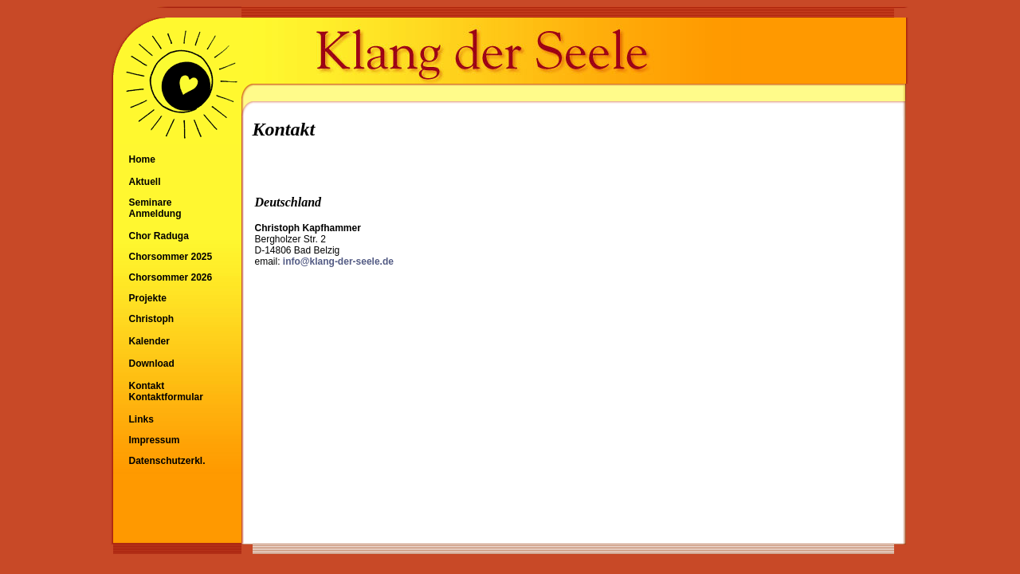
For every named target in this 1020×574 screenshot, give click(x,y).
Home (142, 159)
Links (141, 419)
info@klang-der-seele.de (338, 261)
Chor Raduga (159, 236)
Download (152, 363)
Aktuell (145, 181)
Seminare (150, 202)
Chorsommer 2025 (171, 256)
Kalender (149, 341)
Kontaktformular (166, 397)
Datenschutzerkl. (167, 460)
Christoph (152, 318)
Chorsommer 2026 (171, 277)
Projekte (148, 298)
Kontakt (147, 385)
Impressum (154, 440)
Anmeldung (155, 213)
